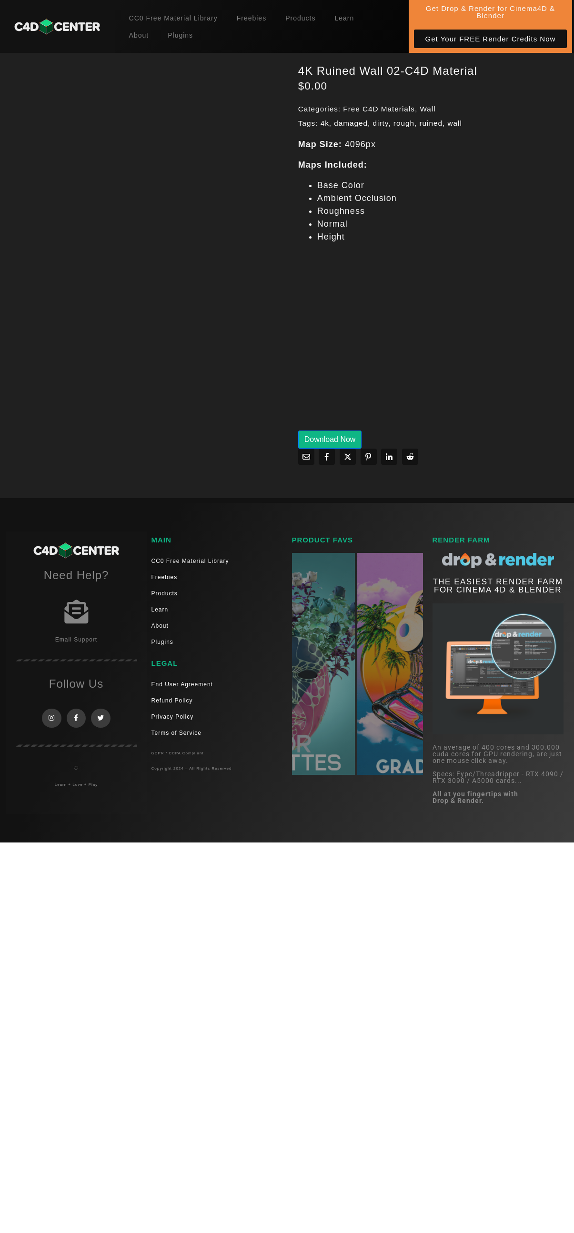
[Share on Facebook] (327, 457)
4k (325, 123)
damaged (351, 123)
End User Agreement (182, 684)
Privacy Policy (172, 716)
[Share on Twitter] (348, 457)
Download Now (330, 439)
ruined (431, 123)
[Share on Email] (306, 457)
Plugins (180, 35)
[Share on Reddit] (410, 457)
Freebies (251, 18)
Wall (427, 109)
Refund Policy (172, 700)
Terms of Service (176, 733)
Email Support (76, 639)
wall (455, 123)
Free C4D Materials (379, 109)
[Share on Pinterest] (369, 457)
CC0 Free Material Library (173, 18)
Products (300, 18)
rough (403, 123)
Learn (344, 18)
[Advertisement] (410, 343)
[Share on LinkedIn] (389, 457)
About (139, 35)
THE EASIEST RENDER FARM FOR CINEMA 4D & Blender (498, 585)
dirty (381, 123)
